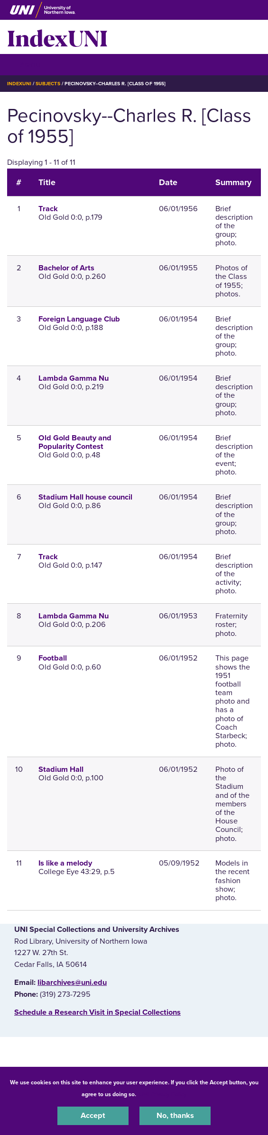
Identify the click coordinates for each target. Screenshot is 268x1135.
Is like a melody (65, 863)
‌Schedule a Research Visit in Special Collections (97, 1012)
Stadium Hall (60, 769)
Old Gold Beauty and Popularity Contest (74, 442)
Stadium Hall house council (85, 497)
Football (52, 658)
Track (48, 209)
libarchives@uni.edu (72, 982)
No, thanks (175, 1115)
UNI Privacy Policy (162, 1094)
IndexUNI (57, 37)
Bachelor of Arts (66, 268)
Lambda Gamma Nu (73, 378)
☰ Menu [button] (24, 64)
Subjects (48, 83)
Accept (93, 1115)
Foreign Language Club (79, 319)
